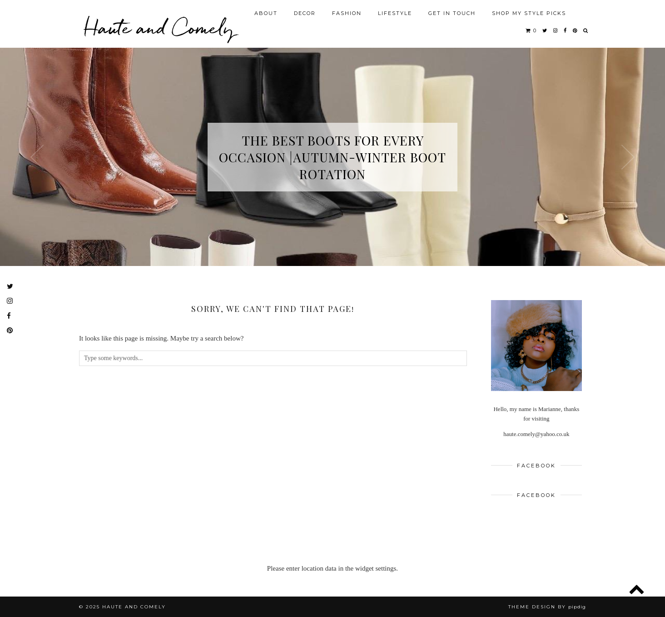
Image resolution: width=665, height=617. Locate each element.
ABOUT (266, 13)
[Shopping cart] (531, 30)
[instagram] (555, 30)
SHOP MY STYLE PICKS (529, 13)
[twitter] (545, 30)
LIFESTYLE (395, 13)
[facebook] (565, 30)
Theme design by (547, 607)
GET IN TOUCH (452, 13)
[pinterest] (575, 30)
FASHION (347, 13)
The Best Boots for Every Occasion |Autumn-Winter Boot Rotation (332, 157)
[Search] (586, 30)
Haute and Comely (159, 27)
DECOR (305, 13)
